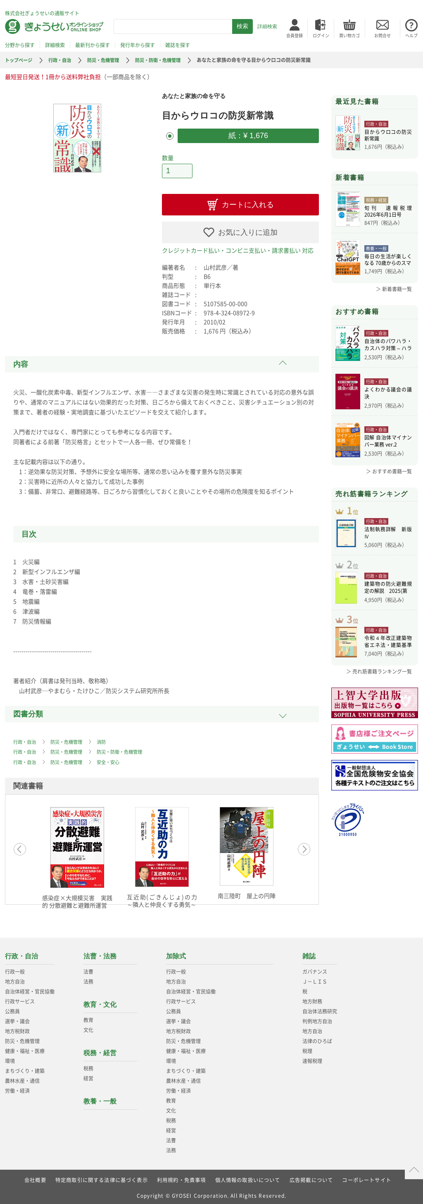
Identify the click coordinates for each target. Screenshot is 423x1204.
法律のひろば (317, 1038)
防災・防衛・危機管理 (167, 60)
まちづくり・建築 (25, 1068)
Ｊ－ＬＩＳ (314, 978)
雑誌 (309, 953)
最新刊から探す (92, 45)
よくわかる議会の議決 (388, 394)
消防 (107, 739)
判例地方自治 (317, 1018)
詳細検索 (267, 26)
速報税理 (312, 1058)
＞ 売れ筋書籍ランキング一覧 (379, 685)
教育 (88, 1017)
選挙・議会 (17, 1018)
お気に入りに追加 (248, 230)
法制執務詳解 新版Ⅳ (388, 538)
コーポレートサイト (367, 1177)
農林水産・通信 (22, 1078)
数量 (167, 157)
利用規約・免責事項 (181, 1177)
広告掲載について (311, 1177)
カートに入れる (248, 202)
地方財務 (312, 998)
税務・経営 (99, 1050)
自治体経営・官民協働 (30, 988)
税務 (88, 1065)
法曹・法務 (99, 953)
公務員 (12, 1008)
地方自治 (15, 978)
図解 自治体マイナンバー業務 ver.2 (388, 442)
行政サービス (20, 998)
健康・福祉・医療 (25, 1048)
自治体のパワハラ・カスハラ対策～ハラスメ (388, 345)
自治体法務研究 (319, 1008)
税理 (307, 1048)
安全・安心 (114, 759)
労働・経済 (17, 1088)
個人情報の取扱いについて (247, 1177)
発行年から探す (137, 45)
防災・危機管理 (109, 60)
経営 (88, 1075)
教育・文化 (99, 1001)
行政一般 (15, 968)
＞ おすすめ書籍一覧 (389, 471)
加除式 (176, 953)
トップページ (20, 60)
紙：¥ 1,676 (248, 135)
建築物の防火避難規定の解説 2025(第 (388, 597)
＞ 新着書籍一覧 (394, 289)
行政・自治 (63, 60)
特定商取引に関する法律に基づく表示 (101, 1177)
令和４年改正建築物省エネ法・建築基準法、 (388, 655)
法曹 (88, 968)
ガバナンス (314, 968)
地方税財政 (17, 1028)
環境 (10, 1058)
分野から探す (20, 45)
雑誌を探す (177, 45)
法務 (88, 978)
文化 (88, 1027)
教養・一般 (99, 1098)
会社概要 (35, 1177)
